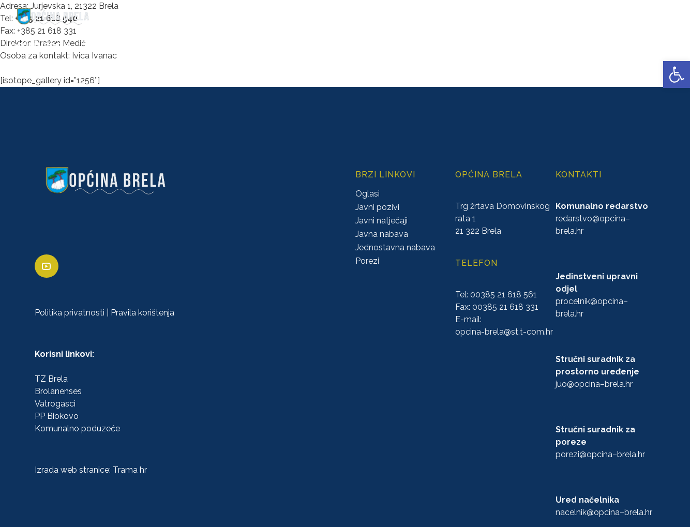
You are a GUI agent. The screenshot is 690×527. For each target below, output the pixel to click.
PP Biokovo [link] (57, 416)
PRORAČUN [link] (406, 46)
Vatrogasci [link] (55, 404)
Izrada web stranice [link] (72, 470)
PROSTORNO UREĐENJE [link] (541, 46)
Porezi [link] (367, 261)
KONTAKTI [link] (621, 46)
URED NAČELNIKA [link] (116, 46)
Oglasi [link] (367, 194)
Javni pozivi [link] (377, 207)
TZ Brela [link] (51, 379)
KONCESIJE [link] (304, 46)
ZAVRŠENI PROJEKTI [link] (203, 46)
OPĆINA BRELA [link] (40, 46)
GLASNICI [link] (355, 46)
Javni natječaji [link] (381, 220)
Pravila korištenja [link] (142, 313)
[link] (676, 74)
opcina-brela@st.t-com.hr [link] (504, 332)
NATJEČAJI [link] (461, 46)
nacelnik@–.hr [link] (604, 512)
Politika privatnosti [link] (69, 313)
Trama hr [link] (130, 470)
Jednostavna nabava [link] (395, 247)
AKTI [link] (263, 46)
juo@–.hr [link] (594, 384)
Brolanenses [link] (58, 391)
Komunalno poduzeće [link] (77, 428)
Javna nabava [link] (381, 234)
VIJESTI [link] (666, 46)
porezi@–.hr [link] (600, 454)
